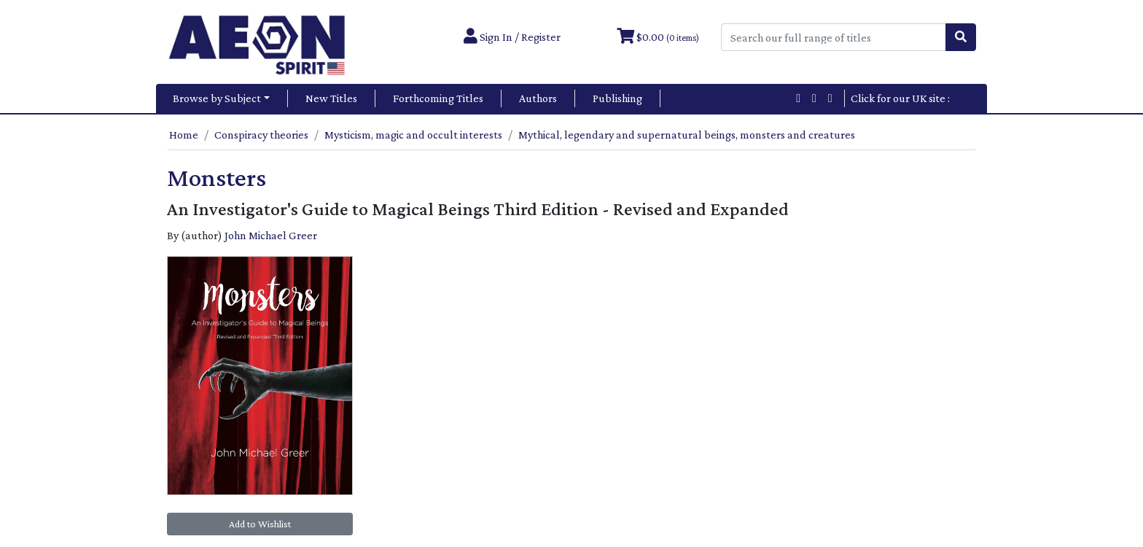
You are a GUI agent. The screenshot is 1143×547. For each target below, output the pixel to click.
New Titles (331, 98)
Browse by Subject (217, 98)
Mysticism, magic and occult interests (413, 134)
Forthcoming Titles (438, 98)
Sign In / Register (512, 37)
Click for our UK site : (909, 98)
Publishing (617, 98)
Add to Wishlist (260, 523)
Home (183, 134)
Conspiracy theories (261, 134)
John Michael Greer (271, 235)
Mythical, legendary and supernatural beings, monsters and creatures (686, 134)
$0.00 (658, 37)
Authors (538, 98)
